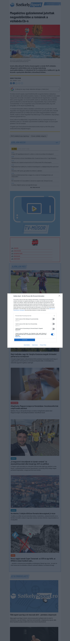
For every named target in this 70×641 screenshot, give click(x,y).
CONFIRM (24, 339)
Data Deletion (27, 345)
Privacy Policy (43, 345)
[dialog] (35, 320)
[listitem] (35, 316)
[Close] (60, 296)
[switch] (53, 319)
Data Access (35, 345)
